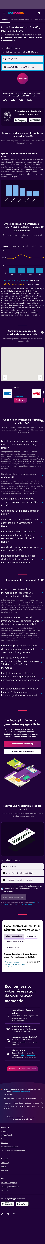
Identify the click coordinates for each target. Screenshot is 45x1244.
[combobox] (11, 48)
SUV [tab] (34, 246)
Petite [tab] (5, 246)
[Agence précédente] (5, 377)
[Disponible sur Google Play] (20, 120)
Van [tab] (40, 246)
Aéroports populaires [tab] (14, 936)
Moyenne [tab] (15, 246)
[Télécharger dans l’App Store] (35, 120)
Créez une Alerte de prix (29, 1055)
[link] (20, 400)
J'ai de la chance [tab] (12, 947)
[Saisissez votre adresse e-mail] (24, 880)
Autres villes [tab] (31, 936)
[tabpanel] (22, 180)
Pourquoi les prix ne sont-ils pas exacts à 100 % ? (24, 1107)
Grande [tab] (26, 246)
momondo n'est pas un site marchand (24, 1098)
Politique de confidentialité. (23, 904)
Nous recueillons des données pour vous (24, 1103)
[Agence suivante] (40, 377)
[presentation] (35, 120)
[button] (4, 13)
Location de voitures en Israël (25, 1117)
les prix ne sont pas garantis (21, 1091)
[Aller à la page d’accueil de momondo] (16, 13)
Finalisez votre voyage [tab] (15, 942)
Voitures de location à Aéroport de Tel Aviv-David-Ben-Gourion (15, 964)
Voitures (10, 1117)
